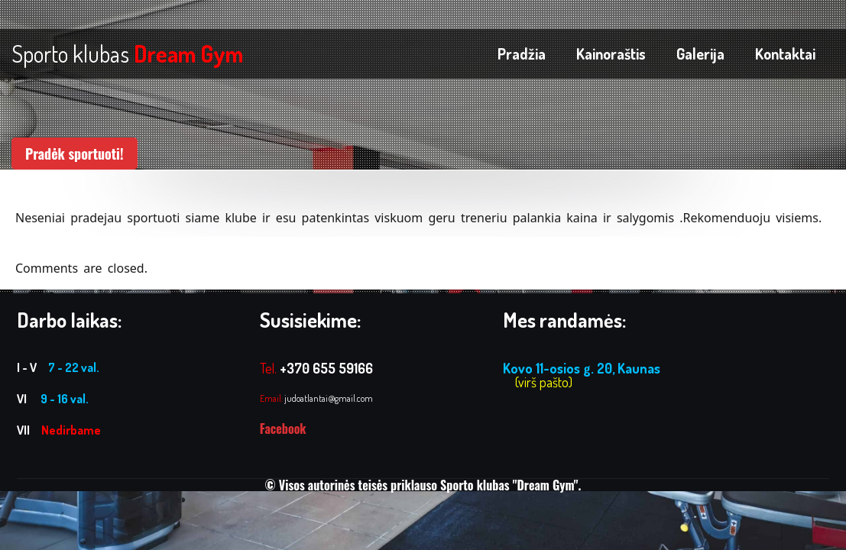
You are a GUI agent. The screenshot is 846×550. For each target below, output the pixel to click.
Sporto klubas (127, 53)
